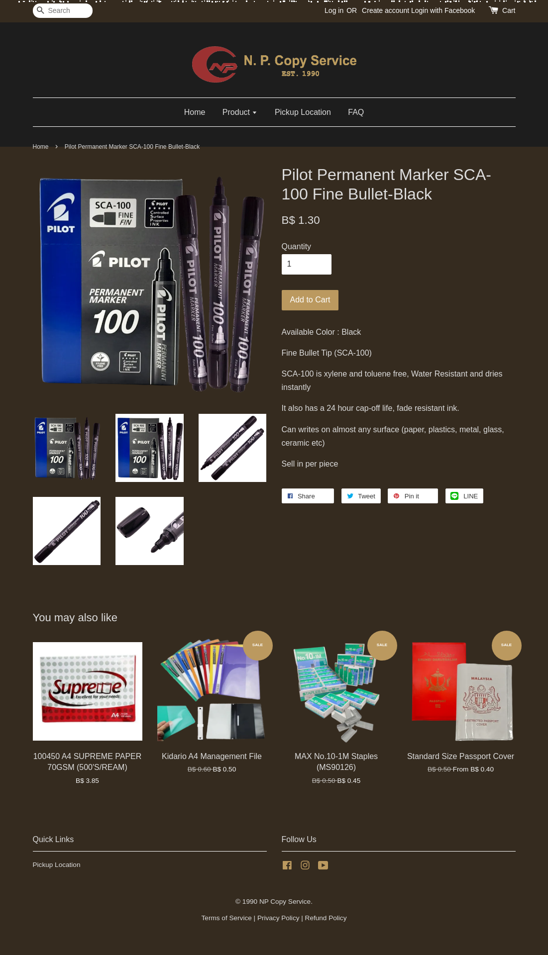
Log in (334, 10)
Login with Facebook (443, 10)
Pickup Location (303, 112)
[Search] (63, 10)
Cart (508, 10)
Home (195, 112)
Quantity (297, 246)
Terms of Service (227, 918)
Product (240, 112)
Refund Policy (326, 918)
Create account (385, 10)
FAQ (356, 112)
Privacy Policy (278, 918)
